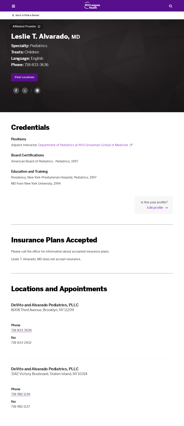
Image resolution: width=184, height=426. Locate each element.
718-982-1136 (20, 394)
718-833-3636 (36, 64)
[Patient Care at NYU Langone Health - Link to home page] (92, 5)
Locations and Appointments (59, 289)
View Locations (24, 77)
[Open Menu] (13, 6)
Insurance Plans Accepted (54, 240)
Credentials (30, 127)
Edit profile (155, 207)
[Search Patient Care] (170, 5)
